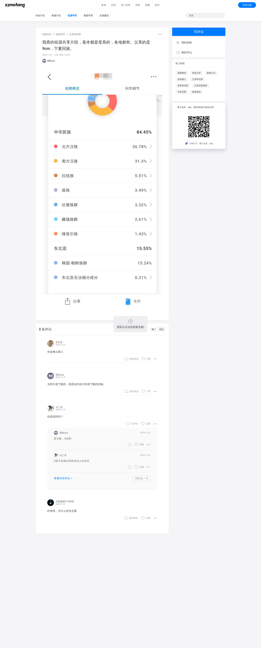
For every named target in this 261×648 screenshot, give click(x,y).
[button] (160, 34)
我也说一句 (141, 478)
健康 (103, 5)
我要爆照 (181, 73)
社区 (147, 5)
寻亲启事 (181, 92)
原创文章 (196, 73)
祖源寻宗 (72, 15)
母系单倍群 (182, 85)
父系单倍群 (75, 34)
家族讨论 (56, 15)
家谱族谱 (196, 92)
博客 (137, 5)
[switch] (157, 329)
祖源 (113, 5)
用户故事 (125, 5)
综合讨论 (40, 15)
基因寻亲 (88, 15)
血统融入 (181, 79)
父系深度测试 (200, 85)
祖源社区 (47, 34)
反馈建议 (104, 15)
